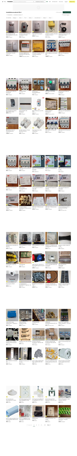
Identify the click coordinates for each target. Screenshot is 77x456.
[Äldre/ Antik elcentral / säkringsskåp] (65, 257)
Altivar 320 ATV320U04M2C (50, 91)
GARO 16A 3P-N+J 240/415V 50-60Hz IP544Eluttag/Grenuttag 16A (38, 265)
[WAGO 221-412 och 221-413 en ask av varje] (65, 161)
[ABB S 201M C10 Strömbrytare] (51, 123)
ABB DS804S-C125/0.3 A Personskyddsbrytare (10, 131)
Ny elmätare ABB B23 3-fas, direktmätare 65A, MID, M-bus (24, 54)
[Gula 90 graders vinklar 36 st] (12, 257)
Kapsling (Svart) (35, 418)
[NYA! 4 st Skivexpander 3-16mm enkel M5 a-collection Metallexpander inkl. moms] (65, 392)
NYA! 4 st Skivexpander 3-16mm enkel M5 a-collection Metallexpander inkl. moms (64, 400)
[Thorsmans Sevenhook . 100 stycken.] (51, 411)
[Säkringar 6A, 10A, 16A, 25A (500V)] (25, 334)
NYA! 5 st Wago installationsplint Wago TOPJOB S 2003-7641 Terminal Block (38, 361)
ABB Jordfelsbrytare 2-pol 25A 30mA (37, 111)
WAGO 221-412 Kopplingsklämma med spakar (38, 169)
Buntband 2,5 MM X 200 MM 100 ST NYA (64, 246)
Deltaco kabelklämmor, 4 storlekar (25, 245)
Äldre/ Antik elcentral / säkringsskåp (62, 265)
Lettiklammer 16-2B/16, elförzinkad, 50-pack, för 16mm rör (51, 34)
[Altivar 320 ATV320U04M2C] (51, 84)
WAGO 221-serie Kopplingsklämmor (65, 110)
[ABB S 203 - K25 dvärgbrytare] (12, 180)
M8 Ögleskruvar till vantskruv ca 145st (37, 284)
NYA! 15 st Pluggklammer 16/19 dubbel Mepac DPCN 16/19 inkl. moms (24, 419)
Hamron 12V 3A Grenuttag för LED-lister (65, 342)
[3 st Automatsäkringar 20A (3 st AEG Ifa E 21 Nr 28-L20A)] (65, 200)
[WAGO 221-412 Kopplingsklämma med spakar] (38, 161)
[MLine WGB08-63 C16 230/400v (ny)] (12, 353)
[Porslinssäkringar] (25, 257)
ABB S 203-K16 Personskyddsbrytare (23, 188)
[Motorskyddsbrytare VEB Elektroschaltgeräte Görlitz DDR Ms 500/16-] (12, 27)
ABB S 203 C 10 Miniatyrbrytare (37, 206)
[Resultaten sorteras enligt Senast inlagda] (66, 15)
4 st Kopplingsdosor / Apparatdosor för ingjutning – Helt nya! (25, 284)
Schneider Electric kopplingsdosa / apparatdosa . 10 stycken (65, 419)
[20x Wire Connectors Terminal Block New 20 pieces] (25, 123)
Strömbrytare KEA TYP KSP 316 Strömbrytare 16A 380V (24, 34)
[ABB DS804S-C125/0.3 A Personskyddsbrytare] (12, 123)
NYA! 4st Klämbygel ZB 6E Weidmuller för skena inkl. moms (50, 400)
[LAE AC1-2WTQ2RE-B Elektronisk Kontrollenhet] (51, 257)
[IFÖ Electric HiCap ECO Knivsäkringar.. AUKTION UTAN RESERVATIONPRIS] (38, 334)
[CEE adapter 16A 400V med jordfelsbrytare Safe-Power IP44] (51, 277)
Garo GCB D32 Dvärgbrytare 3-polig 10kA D (64, 188)
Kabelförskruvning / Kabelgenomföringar (22, 323)
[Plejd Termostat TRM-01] (12, 277)
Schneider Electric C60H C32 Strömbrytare (11, 92)
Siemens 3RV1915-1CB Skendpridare (23, 111)
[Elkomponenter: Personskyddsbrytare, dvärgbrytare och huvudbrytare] (38, 84)
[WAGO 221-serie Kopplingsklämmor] (65, 103)
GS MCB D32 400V (22, 91)
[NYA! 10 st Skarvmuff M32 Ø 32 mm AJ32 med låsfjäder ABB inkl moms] (12, 411)
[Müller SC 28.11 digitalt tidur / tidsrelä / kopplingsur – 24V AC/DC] (65, 315)
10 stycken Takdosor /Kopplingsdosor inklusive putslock (25, 207)
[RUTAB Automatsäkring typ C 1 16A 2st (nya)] (25, 353)
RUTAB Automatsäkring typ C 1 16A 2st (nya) (25, 361)
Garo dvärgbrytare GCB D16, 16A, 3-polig (12, 207)
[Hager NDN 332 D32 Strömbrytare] (65, 123)
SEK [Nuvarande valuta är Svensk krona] (50, 1)
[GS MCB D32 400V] (25, 84)
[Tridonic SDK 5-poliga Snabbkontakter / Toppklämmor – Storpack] (12, 315)
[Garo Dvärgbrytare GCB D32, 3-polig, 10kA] (38, 180)
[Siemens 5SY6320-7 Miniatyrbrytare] (51, 103)
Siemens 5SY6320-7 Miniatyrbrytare (49, 111)
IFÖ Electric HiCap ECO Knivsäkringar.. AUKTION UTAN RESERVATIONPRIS (37, 342)
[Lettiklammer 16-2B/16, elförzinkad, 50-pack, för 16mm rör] (51, 27)
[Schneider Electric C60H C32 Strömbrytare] (12, 84)
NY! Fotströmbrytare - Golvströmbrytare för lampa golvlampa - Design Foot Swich (11, 400)
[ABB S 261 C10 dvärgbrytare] (65, 46)
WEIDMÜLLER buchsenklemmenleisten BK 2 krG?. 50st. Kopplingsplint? (51, 323)
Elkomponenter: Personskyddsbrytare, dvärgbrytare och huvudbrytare (37, 92)
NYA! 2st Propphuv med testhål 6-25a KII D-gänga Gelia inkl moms (64, 361)
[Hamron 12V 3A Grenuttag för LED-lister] (65, 334)
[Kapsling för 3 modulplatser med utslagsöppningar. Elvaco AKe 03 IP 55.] (51, 238)
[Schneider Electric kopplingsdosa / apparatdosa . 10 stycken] (65, 411)
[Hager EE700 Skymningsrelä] (38, 27)
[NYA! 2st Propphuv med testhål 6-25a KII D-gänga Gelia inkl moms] (65, 353)
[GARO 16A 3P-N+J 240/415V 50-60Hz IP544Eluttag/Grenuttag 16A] (38, 257)
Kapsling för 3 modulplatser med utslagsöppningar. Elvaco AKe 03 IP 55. (51, 246)
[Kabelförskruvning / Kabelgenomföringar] (25, 315)
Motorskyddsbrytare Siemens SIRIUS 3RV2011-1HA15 (11, 111)
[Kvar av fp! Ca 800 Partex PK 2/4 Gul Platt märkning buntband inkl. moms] (51, 353)
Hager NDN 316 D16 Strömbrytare (12, 168)
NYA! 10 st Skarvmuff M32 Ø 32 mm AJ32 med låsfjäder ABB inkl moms (12, 419)
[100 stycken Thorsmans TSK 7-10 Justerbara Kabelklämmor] (38, 46)
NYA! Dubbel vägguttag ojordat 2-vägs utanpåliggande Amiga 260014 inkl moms (25, 400)
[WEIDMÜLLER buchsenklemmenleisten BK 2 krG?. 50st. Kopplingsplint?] (51, 315)
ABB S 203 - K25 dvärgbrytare (11, 187)
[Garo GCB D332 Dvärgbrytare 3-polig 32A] (51, 180)
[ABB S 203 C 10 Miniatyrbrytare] (38, 200)
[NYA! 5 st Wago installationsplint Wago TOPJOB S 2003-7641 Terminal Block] (38, 353)
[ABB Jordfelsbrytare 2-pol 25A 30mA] (38, 103)
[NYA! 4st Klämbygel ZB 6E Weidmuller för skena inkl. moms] (51, 392)
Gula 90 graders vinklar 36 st (11, 264)
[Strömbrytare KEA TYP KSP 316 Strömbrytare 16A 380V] (25, 27)
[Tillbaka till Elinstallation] (6, 15)
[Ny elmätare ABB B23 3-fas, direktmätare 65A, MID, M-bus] (25, 46)
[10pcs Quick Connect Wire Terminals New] (38, 123)
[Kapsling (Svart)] (38, 411)
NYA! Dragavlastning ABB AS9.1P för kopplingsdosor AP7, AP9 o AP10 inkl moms (38, 400)
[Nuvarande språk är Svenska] (47, 2)
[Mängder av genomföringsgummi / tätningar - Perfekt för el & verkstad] (65, 277)
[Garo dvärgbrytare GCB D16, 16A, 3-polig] (12, 200)
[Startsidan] (10, 2)
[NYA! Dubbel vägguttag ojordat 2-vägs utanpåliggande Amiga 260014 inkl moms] (25, 392)
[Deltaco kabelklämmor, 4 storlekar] (25, 238)
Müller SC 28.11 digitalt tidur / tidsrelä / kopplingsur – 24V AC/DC (65, 323)
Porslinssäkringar (22, 264)
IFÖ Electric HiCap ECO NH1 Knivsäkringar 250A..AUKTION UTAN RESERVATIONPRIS (50, 342)
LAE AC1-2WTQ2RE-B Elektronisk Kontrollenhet (51, 265)
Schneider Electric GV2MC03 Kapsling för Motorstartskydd (11, 342)
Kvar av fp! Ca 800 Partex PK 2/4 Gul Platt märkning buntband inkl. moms (51, 361)
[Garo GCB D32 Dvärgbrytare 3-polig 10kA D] (65, 180)
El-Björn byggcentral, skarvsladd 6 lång (51, 54)
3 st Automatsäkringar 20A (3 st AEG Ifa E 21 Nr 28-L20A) (64, 207)
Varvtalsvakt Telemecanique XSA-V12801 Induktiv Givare (64, 34)
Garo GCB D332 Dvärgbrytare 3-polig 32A (51, 188)
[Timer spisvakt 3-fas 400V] (12, 46)
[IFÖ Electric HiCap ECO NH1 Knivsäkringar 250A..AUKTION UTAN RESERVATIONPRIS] (51, 334)
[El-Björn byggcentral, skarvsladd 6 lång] (51, 46)
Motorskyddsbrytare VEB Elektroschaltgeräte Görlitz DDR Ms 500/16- (11, 34)
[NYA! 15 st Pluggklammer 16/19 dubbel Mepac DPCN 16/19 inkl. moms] (25, 411)
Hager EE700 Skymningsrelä (37, 33)
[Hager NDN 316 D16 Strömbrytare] (12, 161)
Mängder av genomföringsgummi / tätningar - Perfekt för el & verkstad (64, 284)
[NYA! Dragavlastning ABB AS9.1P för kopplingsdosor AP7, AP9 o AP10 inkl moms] (38, 392)
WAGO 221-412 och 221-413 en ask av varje (65, 169)
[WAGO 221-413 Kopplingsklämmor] (51, 161)
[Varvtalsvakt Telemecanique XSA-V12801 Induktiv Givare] (65, 27)
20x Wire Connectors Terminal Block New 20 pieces (24, 131)
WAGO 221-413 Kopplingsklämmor (51, 168)
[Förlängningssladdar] (38, 315)
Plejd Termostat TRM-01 (10, 283)
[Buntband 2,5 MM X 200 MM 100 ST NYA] (65, 238)
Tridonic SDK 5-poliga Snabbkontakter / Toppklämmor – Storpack (12, 323)
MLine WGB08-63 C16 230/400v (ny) (11, 361)
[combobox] (24, 2)
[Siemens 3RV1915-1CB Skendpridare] (25, 103)
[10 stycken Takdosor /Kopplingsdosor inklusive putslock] (25, 200)
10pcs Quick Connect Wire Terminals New (37, 131)
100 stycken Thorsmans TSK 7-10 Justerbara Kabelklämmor (38, 54)
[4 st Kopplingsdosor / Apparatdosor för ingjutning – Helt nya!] (25, 277)
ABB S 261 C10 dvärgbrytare (64, 53)
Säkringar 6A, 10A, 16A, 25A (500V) (25, 341)
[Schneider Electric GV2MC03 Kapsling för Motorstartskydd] (12, 334)
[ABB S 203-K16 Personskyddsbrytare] (25, 180)
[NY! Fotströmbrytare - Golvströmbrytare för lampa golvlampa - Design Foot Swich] (12, 392)
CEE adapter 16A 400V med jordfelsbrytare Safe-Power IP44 (51, 284)
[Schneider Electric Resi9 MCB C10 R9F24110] (12, 238)
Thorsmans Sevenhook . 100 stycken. (50, 419)
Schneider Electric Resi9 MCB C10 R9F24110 (12, 246)
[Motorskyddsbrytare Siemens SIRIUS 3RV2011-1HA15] (12, 103)
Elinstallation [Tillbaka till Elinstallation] (9, 14)
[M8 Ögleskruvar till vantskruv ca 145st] (38, 277)
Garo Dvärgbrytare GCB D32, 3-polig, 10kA (37, 188)
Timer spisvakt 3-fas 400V (10, 53)
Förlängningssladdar (35, 322)
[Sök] (33, 2)
